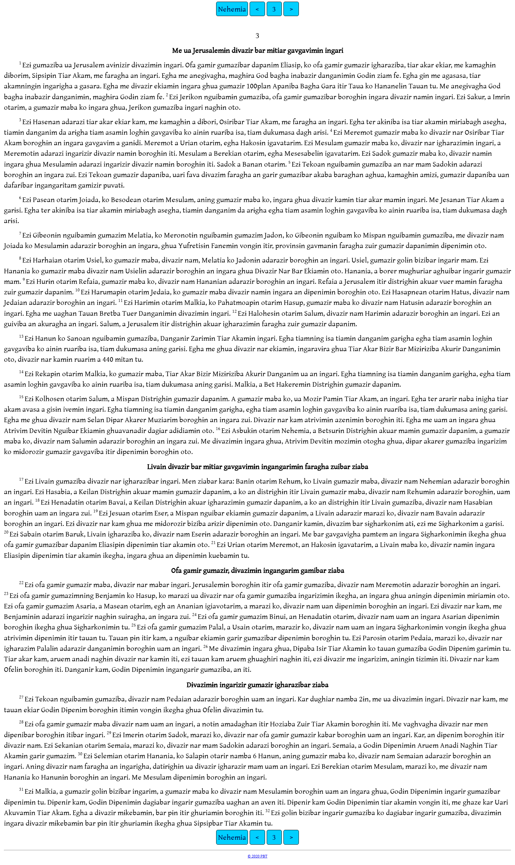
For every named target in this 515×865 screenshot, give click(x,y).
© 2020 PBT (257, 856)
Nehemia (232, 8)
